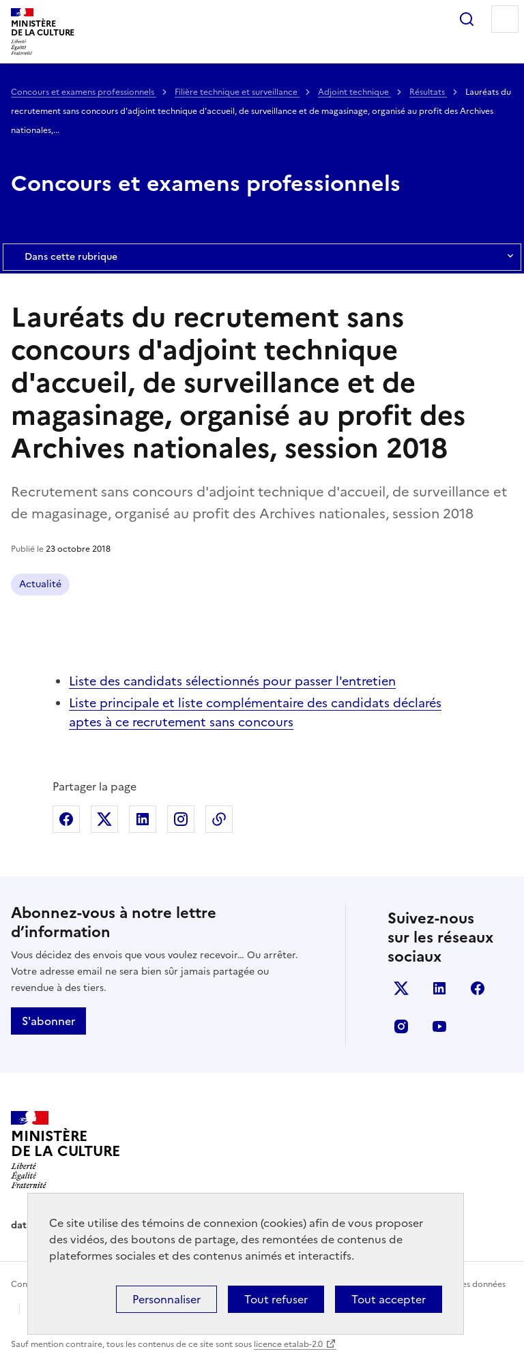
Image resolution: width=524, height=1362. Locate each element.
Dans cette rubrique (262, 257)
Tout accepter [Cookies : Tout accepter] (388, 1299)
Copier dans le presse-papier (219, 819)
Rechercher (466, 19)
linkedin (439, 988)
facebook (477, 988)
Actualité (40, 584)
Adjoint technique (354, 92)
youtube (439, 1026)
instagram (401, 1026)
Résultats (428, 92)
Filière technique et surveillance (237, 92)
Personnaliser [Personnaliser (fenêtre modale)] (166, 1299)
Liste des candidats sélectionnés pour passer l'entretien (232, 681)
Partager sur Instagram (180, 819)
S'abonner (48, 1021)
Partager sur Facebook (66, 819)
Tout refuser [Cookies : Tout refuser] (276, 1299)
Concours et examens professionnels (83, 92)
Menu (505, 19)
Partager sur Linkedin (142, 819)
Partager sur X (104, 819)
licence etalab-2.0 (288, 1344)
